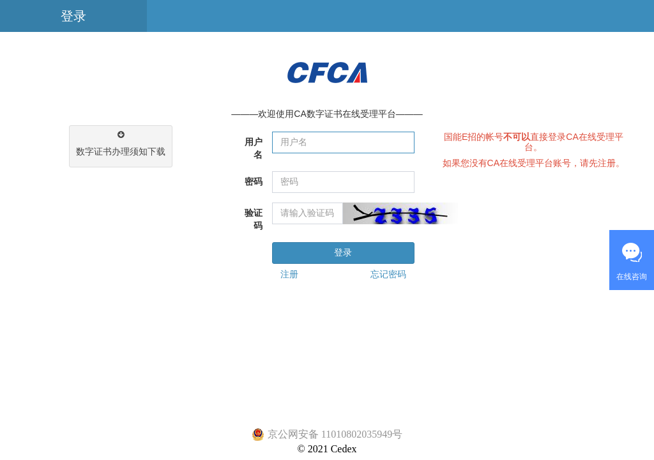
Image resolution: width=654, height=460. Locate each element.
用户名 (253, 148)
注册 (289, 274)
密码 (253, 182)
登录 (73, 16)
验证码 (253, 219)
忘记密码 (388, 274)
